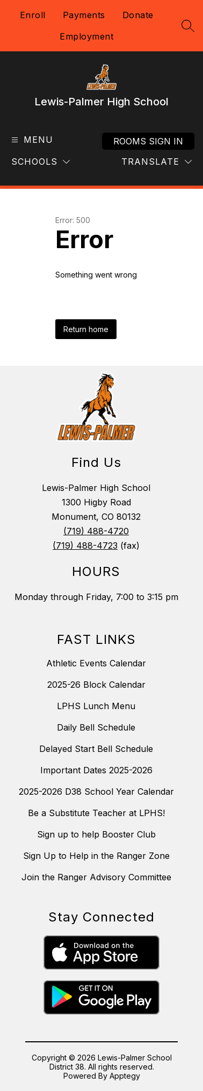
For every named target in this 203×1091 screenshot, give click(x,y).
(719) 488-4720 (96, 531)
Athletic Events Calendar (96, 663)
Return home (85, 329)
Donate (138, 15)
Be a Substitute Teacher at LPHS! (96, 813)
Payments (84, 15)
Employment (86, 36)
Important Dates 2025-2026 (96, 770)
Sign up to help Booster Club (96, 834)
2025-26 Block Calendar (96, 684)
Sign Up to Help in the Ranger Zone (96, 855)
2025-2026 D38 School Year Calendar (96, 791)
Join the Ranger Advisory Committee (96, 877)
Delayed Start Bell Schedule (96, 748)
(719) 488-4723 (85, 545)
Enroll (33, 15)
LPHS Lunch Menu (96, 706)
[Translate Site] (156, 161)
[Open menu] (31, 140)
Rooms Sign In (148, 141)
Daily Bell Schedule (96, 727)
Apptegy (125, 1075)
